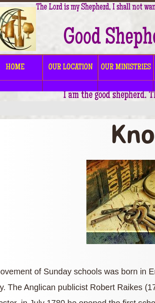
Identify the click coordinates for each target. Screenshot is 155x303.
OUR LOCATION (70, 68)
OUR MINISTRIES (126, 68)
